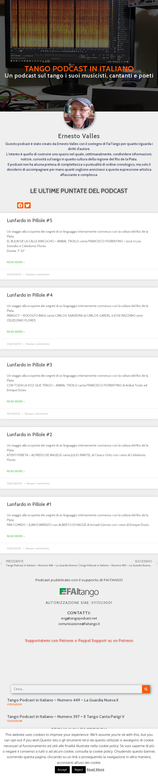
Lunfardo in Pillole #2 (29, 434)
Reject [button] (79, 770)
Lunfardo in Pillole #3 (29, 365)
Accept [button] (62, 770)
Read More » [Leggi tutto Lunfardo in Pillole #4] (16, 331)
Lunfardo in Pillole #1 (29, 504)
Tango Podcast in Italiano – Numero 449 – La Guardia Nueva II (62, 700)
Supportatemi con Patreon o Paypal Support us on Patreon (79, 640)
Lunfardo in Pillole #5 (29, 220)
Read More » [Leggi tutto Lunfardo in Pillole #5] (16, 262)
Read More (95, 769)
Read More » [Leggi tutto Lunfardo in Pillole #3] (16, 401)
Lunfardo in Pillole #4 (30, 295)
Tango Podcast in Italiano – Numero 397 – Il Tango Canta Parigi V (65, 716)
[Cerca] (146, 689)
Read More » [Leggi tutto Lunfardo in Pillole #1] (16, 536)
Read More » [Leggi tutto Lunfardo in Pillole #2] (16, 471)
